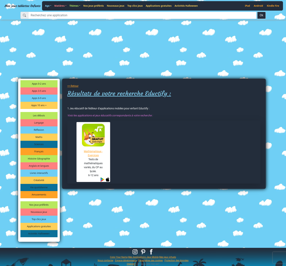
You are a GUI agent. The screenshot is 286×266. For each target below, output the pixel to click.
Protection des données (176, 260)
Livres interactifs (39, 173)
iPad (247, 5)
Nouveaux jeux (116, 5)
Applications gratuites (158, 5)
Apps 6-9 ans (39, 98)
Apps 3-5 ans (39, 91)
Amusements (39, 194)
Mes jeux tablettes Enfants (23, 6)
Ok (261, 15)
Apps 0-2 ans (39, 83)
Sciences (39, 144)
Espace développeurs (126, 260)
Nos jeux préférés (93, 5)
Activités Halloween (186, 5)
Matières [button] (59, 5)
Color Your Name (119, 257)
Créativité (39, 180)
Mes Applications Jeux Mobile (143, 257)
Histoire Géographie (39, 158)
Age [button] (47, 5)
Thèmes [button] (74, 5)
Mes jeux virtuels (167, 257)
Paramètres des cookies (150, 260)
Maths (38, 137)
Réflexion (39, 129)
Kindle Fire (273, 5)
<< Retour (73, 85)
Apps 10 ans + (39, 105)
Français (39, 151)
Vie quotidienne (39, 187)
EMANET (131, 264)
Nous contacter (105, 260)
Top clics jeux (135, 5)
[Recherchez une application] (142, 15)
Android (258, 5)
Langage (39, 122)
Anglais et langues (39, 165)
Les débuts (39, 115)
